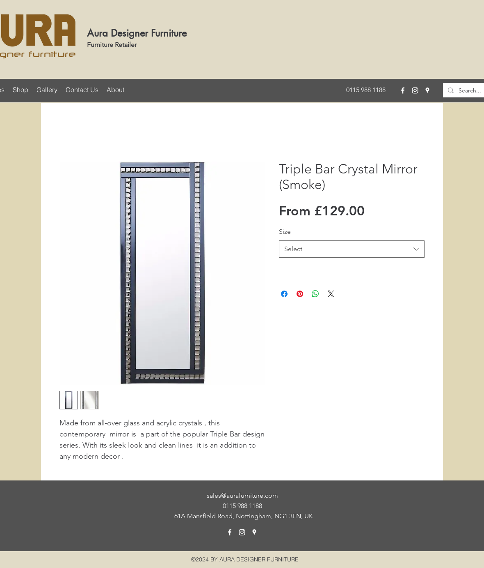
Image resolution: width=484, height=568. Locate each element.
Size (285, 232)
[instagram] (415, 90)
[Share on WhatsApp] (315, 294)
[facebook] (403, 90)
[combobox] (352, 249)
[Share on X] (331, 294)
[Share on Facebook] (284, 294)
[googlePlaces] (427, 90)
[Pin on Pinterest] (300, 294)
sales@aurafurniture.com (242, 495)
